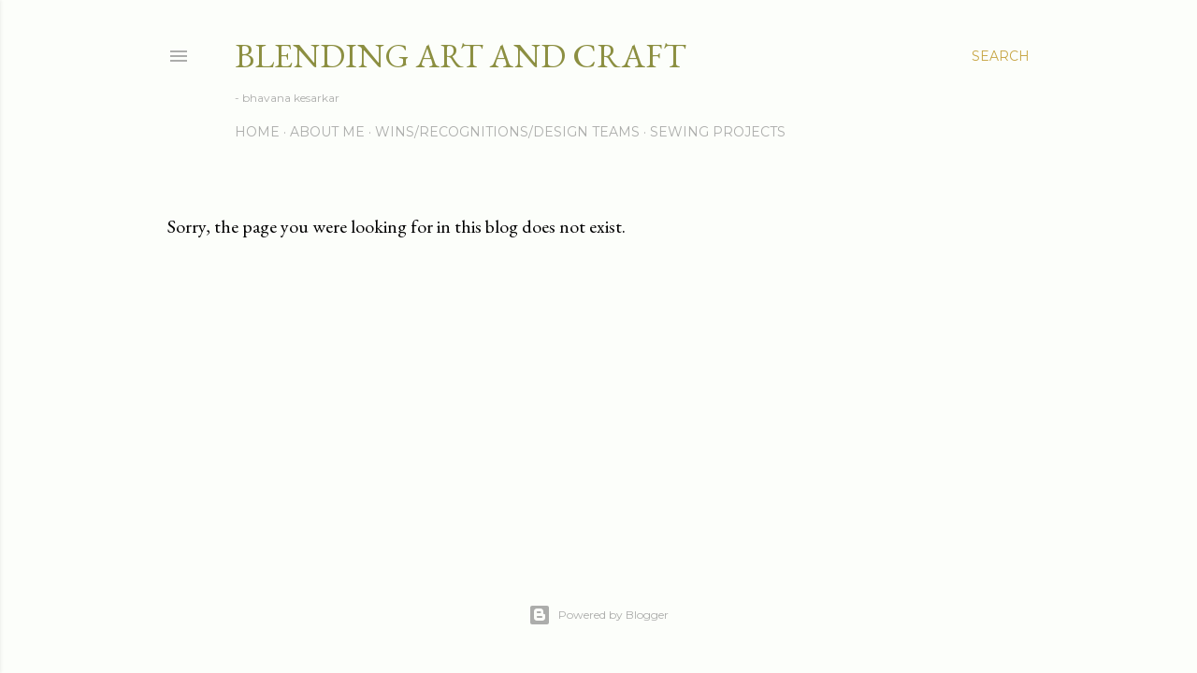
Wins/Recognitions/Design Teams (507, 131)
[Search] (1001, 56)
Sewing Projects (718, 131)
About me (327, 131)
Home (257, 131)
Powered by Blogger (598, 615)
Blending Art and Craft (460, 56)
